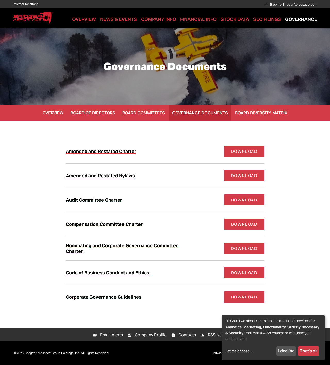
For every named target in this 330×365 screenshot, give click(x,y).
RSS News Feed (222, 335)
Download (247, 151)
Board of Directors (93, 113)
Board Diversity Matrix (261, 113)
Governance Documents (200, 113)
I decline (286, 351)
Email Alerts (111, 335)
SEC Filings (267, 19)
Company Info (158, 19)
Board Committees (143, 113)
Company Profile (151, 335)
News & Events (118, 19)
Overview (84, 19)
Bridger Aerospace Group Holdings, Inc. (52, 353)
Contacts (187, 335)
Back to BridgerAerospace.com (293, 4)
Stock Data (235, 19)
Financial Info (198, 19)
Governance (301, 19)
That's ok (309, 351)
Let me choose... (238, 351)
